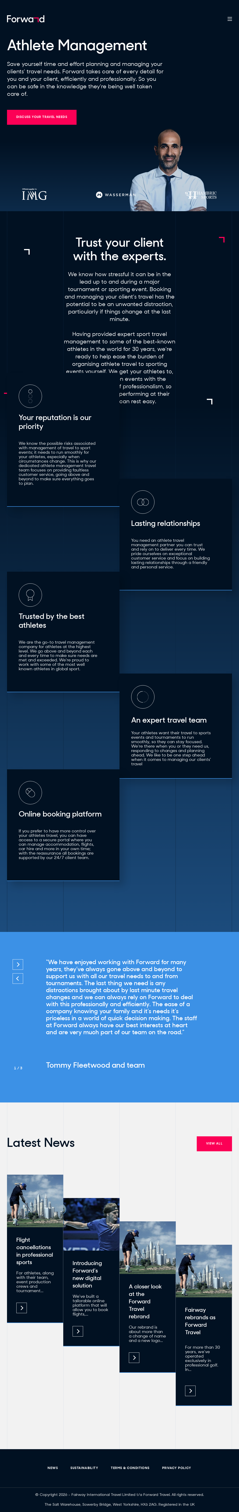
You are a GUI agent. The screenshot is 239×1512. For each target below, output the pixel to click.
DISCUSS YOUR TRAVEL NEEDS (41, 117)
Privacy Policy (176, 1468)
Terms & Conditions (130, 1468)
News (53, 1468)
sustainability (84, 1468)
